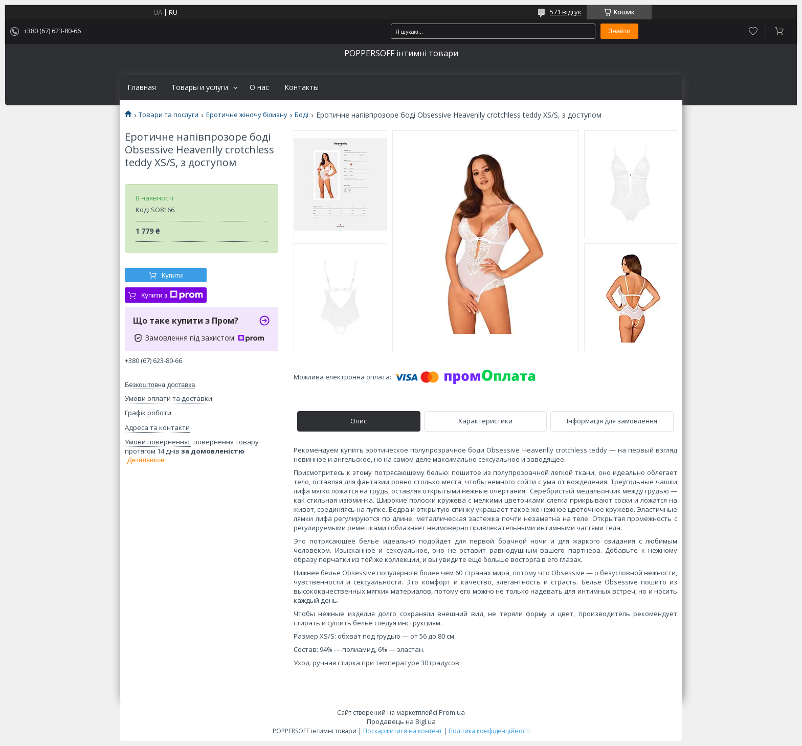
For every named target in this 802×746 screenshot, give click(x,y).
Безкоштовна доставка (160, 385)
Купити (172, 275)
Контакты (301, 87)
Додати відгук (753, 31)
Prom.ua (452, 712)
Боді (301, 114)
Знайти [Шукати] (619, 31)
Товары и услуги (199, 87)
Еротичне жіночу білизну (246, 114)
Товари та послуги (168, 114)
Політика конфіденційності (489, 731)
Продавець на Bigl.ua (401, 721)
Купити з (172, 295)
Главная (141, 87)
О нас (259, 87)
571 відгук (566, 11)
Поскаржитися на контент (402, 731)
